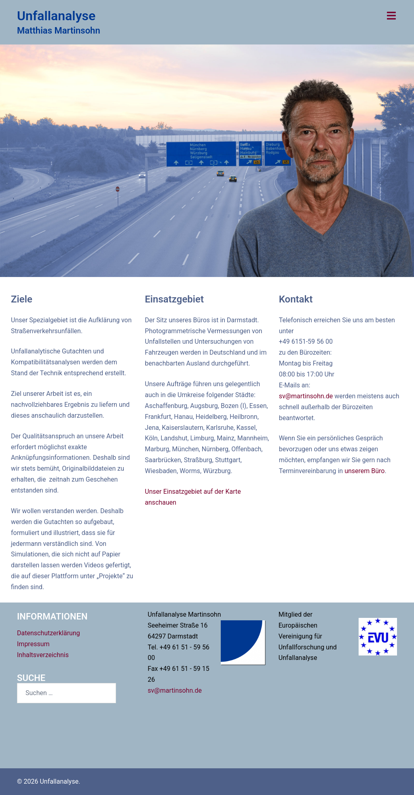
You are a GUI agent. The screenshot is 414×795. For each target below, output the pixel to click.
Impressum (33, 644)
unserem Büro (364, 471)
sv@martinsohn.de (307, 396)
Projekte (207, 191)
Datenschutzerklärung (48, 633)
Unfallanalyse (56, 15)
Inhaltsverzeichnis (43, 655)
